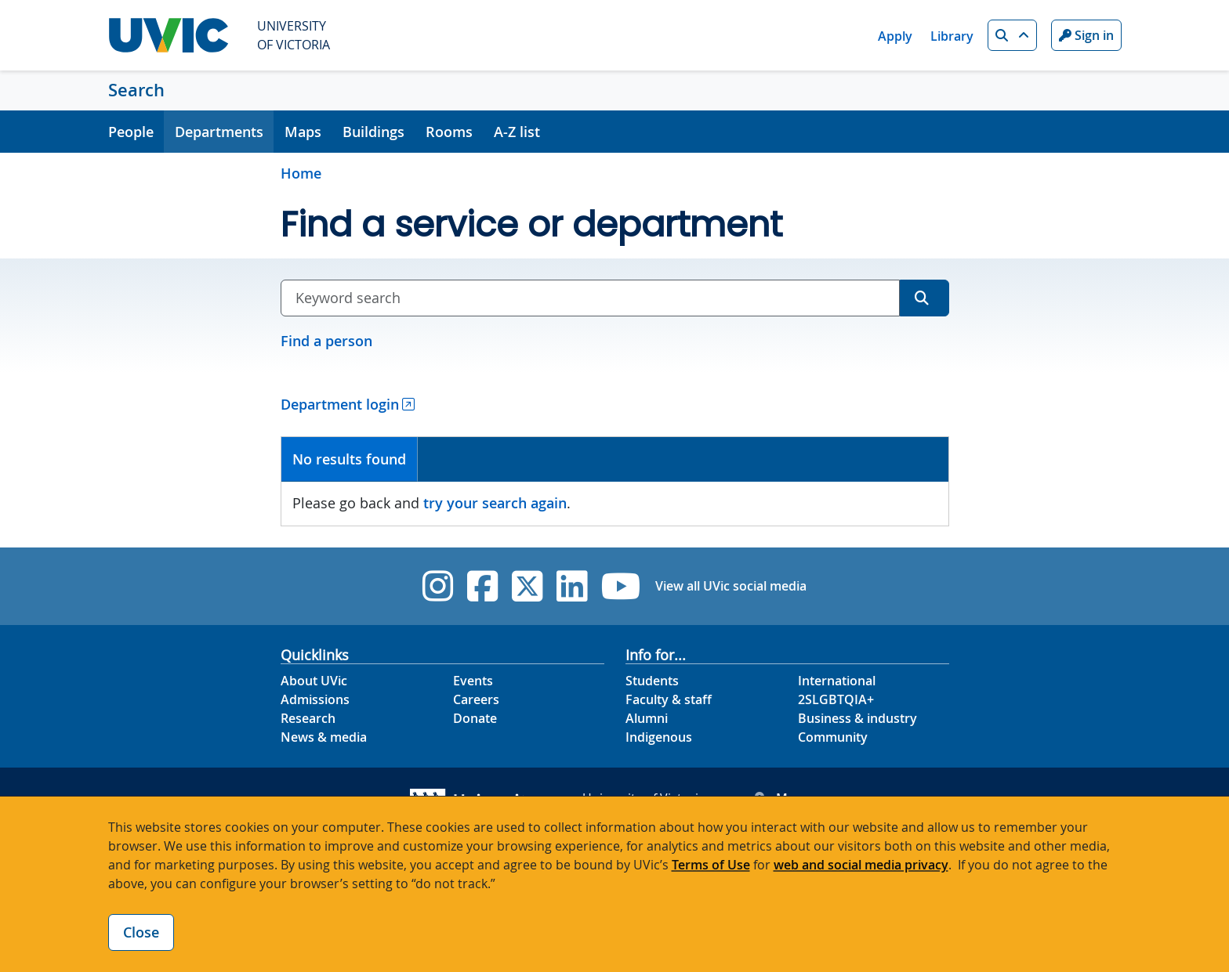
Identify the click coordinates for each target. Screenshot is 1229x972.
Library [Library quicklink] (951, 36)
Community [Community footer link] (833, 737)
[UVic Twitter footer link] (527, 586)
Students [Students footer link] (652, 680)
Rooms (449, 131)
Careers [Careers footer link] (476, 699)
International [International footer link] (837, 680)
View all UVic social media (731, 585)
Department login (340, 404)
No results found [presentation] (349, 459)
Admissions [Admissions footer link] (315, 699)
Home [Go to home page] (301, 173)
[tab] (350, 459)
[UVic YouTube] (621, 586)
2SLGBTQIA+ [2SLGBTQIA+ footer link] (836, 699)
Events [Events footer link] (473, 680)
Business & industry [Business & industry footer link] (857, 718)
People (131, 131)
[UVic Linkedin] (571, 586)
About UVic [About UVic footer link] (314, 680)
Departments (219, 131)
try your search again (495, 502)
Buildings (373, 131)
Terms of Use (711, 864)
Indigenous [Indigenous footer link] (658, 737)
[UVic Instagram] (437, 586)
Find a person (326, 340)
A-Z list (517, 131)
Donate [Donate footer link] (475, 718)
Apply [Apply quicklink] (895, 36)
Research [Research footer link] (308, 718)
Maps (303, 131)
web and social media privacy (861, 864)
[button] (1012, 35)
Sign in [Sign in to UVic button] (1086, 35)
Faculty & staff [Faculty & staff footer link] (668, 699)
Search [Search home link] (136, 90)
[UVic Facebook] (482, 586)
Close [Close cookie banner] (141, 932)
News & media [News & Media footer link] (324, 737)
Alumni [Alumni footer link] (646, 718)
